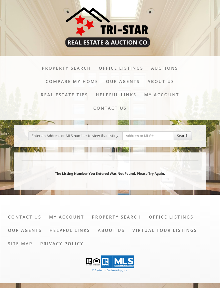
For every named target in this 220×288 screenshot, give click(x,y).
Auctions (164, 68)
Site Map (20, 243)
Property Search (66, 68)
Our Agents (123, 81)
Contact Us (110, 108)
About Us (160, 81)
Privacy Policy (62, 243)
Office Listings (121, 68)
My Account (161, 95)
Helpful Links (116, 95)
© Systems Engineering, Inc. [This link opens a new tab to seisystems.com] (110, 270)
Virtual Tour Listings (164, 230)
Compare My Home (72, 81)
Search (182, 135)
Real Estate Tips (64, 95)
